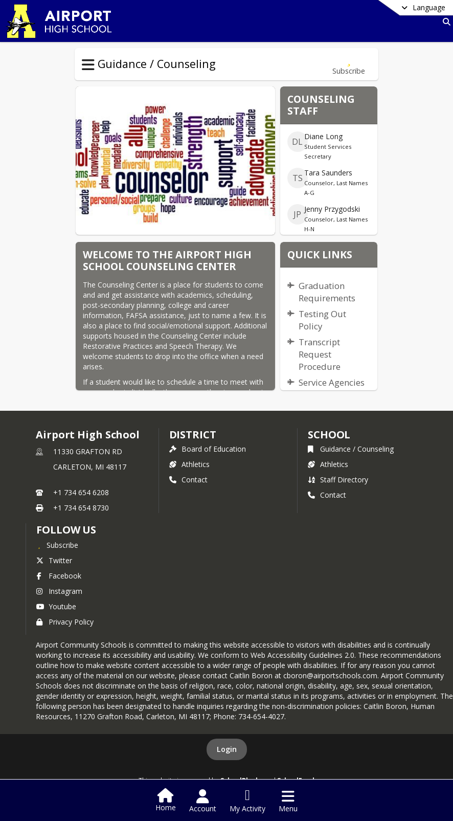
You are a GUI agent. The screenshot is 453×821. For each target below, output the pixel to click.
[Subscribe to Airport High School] (57, 544)
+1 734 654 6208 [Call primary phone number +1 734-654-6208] (81, 492)
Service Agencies (332, 382)
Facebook (58, 576)
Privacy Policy (65, 622)
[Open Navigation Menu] (288, 801)
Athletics (189, 464)
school (329, 434)
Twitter (54, 560)
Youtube (56, 606)
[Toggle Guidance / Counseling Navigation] (88, 65)
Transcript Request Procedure (320, 354)
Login (227, 749)
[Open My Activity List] (247, 801)
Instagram (59, 591)
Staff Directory (338, 479)
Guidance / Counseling (351, 449)
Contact (188, 479)
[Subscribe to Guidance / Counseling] (348, 64)
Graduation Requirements (327, 292)
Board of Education (207, 449)
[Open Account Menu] (202, 801)
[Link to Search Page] (444, 22)
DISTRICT (192, 434)
